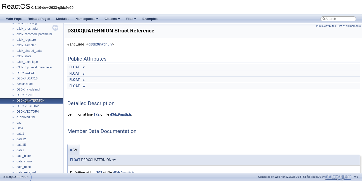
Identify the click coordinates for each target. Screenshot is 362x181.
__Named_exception (30, 50)
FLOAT (74, 67)
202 (99, 173)
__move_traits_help (30, 28)
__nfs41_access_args (31, 72)
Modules (62, 19)
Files (131, 19)
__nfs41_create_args (31, 150)
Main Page (14, 19)
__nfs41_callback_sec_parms (36, 95)
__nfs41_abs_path (29, 67)
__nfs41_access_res (30, 78)
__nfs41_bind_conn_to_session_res (41, 89)
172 (97, 114)
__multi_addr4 (26, 45)
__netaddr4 (24, 56)
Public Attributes (326, 26)
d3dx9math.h (100, 44)
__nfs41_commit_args (31, 117)
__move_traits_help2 (30, 39)
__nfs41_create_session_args (37, 161)
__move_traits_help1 (30, 34)
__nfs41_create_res (30, 155)
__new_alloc (25, 61)
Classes (112, 19)
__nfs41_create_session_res (36, 166)
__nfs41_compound (30, 133)
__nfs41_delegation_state (34, 172)
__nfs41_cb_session (30, 100)
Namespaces (87, 19)
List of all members (349, 26)
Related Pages (39, 19)
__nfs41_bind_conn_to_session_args (42, 83)
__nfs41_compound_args (34, 139)
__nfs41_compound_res (33, 144)
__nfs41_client (26, 111)
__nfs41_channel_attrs (32, 106)
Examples (150, 19)
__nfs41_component (30, 128)
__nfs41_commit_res (30, 122)
